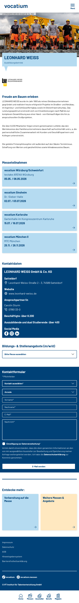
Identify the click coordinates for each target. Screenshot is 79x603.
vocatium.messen (27, 577)
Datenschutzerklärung (54, 454)
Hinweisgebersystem (12, 556)
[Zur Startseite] (22, 6)
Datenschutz (8, 547)
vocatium (8, 577)
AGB (4, 551)
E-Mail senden (38, 466)
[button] (39, 354)
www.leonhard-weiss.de (23, 293)
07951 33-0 (12, 309)
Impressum (7, 542)
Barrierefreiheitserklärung (14, 561)
